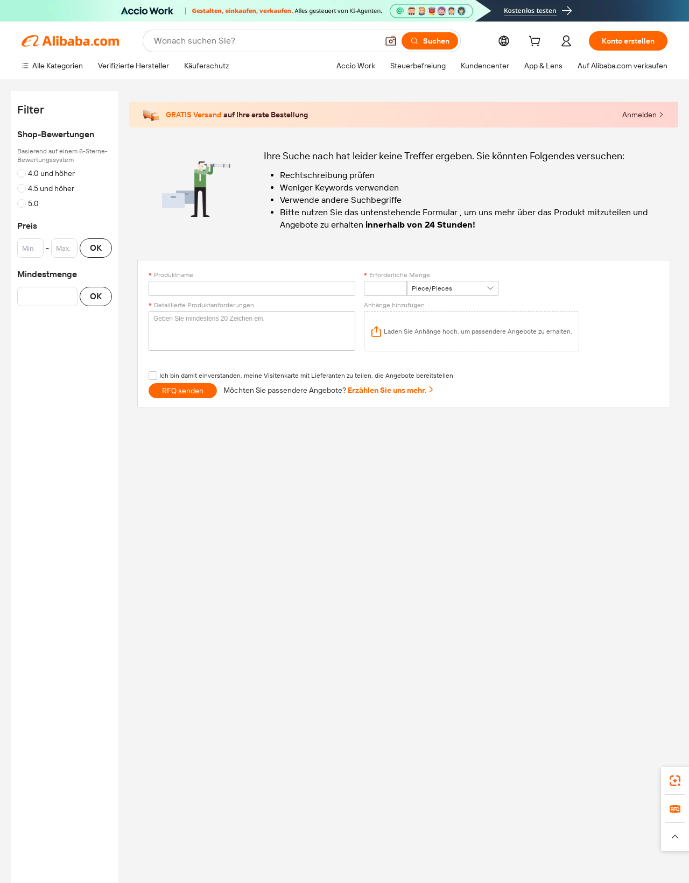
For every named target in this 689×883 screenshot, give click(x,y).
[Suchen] (430, 41)
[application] (471, 331)
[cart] (537, 42)
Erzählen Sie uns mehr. (391, 390)
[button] (390, 40)
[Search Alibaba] (265, 41)
